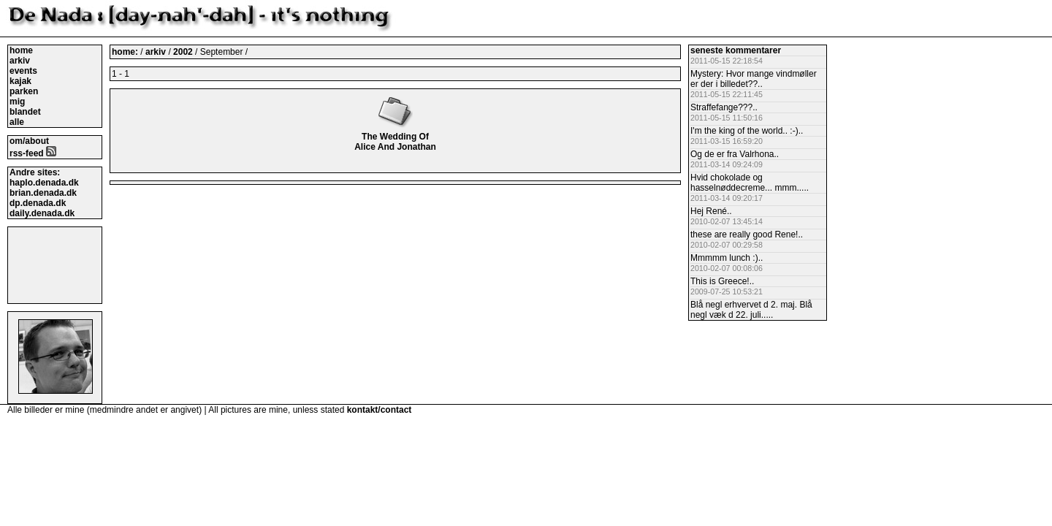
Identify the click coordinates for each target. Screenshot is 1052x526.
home (21, 50)
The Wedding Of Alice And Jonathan (395, 136)
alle (16, 122)
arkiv (19, 61)
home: (126, 52)
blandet (25, 112)
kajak (20, 81)
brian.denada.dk (43, 193)
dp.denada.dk (37, 203)
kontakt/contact (379, 410)
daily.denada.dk (42, 213)
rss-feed (32, 153)
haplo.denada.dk (44, 183)
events (23, 71)
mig (17, 101)
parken (23, 91)
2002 (183, 52)
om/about (29, 141)
